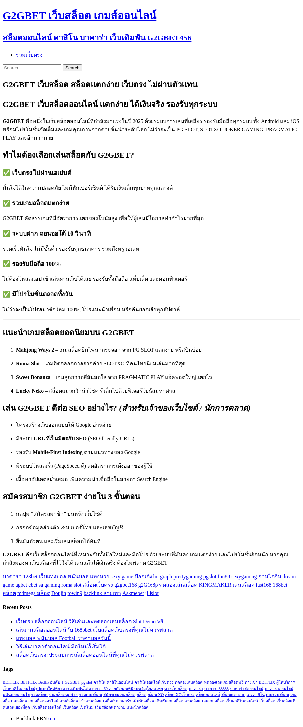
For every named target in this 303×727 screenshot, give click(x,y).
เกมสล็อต (19, 701)
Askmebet (133, 593)
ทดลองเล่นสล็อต (178, 585)
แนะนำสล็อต (138, 707)
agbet (21, 585)
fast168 (263, 585)
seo (51, 718)
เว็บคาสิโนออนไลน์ (242, 701)
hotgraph (162, 576)
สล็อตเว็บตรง (98, 585)
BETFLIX (28, 682)
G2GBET (72, 682)
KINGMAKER (215, 585)
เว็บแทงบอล (52, 576)
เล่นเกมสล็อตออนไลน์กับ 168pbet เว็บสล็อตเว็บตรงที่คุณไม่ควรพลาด (94, 630)
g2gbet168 (125, 585)
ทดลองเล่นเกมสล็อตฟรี (223, 682)
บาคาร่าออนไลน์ (279, 688)
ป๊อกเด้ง (143, 576)
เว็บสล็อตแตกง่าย (110, 707)
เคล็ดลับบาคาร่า (117, 701)
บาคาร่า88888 (216, 688)
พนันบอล (78, 576)
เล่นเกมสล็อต (213, 701)
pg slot (86, 682)
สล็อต (9, 593)
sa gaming (49, 585)
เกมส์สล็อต (69, 701)
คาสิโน (99, 682)
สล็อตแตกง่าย (233, 694)
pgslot (209, 576)
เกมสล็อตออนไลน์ (43, 701)
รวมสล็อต (39, 694)
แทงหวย (99, 576)
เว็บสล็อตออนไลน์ (46, 707)
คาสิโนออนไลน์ (120, 682)
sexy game (122, 576)
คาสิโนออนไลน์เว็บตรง (153, 682)
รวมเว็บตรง (29, 55)
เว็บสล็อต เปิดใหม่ (78, 707)
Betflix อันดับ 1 (50, 682)
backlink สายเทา (102, 593)
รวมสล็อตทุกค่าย (63, 694)
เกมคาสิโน (256, 694)
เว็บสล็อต (267, 701)
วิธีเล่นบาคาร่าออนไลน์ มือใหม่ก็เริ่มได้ (61, 646)
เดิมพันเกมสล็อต (169, 701)
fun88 (224, 576)
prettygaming (187, 576)
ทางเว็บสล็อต (175, 688)
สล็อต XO (156, 694)
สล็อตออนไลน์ (208, 694)
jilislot (152, 593)
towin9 (75, 593)
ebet (32, 585)
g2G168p (148, 585)
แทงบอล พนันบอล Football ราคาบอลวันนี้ (63, 638)
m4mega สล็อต (33, 593)
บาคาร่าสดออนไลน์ (246, 688)
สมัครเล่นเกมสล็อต (119, 694)
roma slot (71, 585)
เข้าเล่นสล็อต (90, 701)
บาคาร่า (12, 576)
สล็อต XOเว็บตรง (179, 694)
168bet (280, 585)
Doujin (58, 593)
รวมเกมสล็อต (90, 694)
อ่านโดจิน (269, 576)
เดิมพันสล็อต (143, 701)
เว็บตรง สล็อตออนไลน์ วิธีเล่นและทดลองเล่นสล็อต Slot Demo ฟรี (90, 621)
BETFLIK (11, 682)
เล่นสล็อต (243, 585)
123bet (30, 576)
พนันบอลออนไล (16, 694)
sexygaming (244, 576)
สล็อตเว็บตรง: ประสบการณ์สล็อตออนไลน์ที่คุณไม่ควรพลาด (85, 655)
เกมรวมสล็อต (277, 694)
